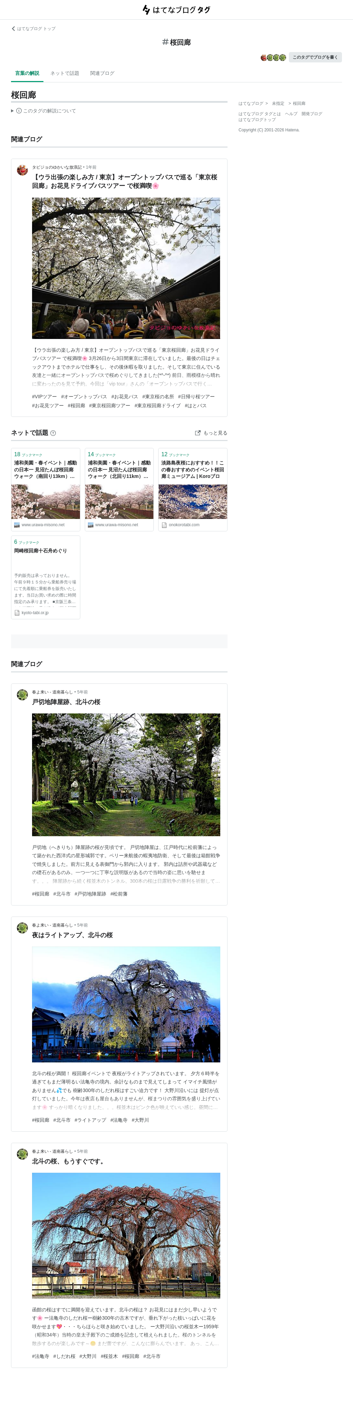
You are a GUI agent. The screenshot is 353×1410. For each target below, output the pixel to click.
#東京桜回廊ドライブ (157, 405)
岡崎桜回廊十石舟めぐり (40, 550)
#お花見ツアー (48, 405)
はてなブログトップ (257, 119)
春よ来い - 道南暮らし (52, 692)
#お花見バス (124, 396)
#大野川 (140, 1120)
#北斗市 (62, 894)
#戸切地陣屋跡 (91, 894)
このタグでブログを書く (315, 57)
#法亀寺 (119, 1120)
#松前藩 (119, 894)
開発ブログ (312, 113)
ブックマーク (28, 454)
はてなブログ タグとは (260, 113)
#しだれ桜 (64, 1356)
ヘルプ (291, 113)
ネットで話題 (64, 73)
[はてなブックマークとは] (53, 432)
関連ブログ (102, 73)
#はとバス (196, 405)
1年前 (91, 167)
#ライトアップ (91, 1120)
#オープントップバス (84, 396)
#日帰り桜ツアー (196, 396)
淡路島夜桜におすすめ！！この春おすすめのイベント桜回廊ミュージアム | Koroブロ (192, 469)
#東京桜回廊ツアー (110, 405)
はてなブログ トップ (33, 28)
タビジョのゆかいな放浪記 (57, 167)
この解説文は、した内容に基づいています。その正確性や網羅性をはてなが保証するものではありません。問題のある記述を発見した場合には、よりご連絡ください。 (43, 112)
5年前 (82, 692)
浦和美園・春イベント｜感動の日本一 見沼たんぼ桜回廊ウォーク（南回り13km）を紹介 (45, 470)
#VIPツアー (44, 396)
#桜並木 (109, 1356)
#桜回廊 (76, 405)
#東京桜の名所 (158, 396)
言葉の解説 (27, 73)
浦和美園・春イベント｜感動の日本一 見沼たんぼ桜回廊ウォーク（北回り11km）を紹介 (119, 470)
